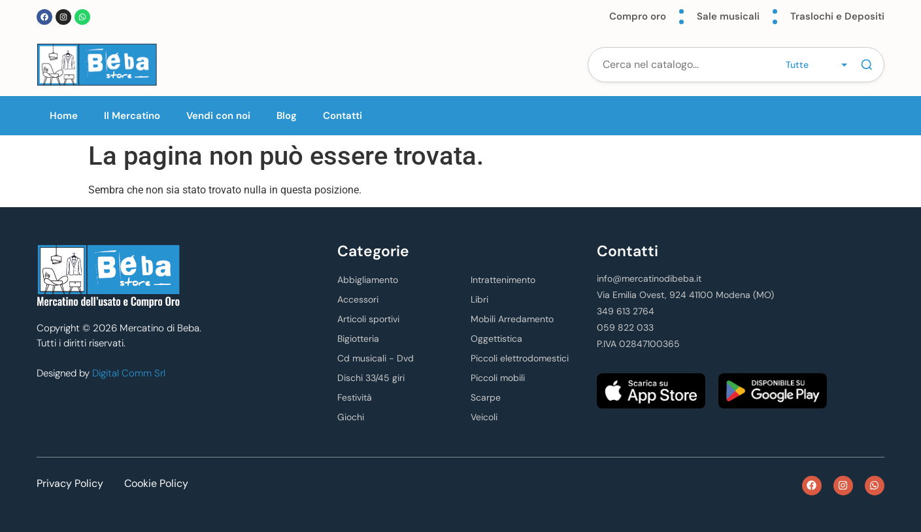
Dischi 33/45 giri (371, 378)
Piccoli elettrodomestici (520, 358)
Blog (286, 115)
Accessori (357, 299)
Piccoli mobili (498, 378)
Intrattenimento (503, 280)
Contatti (342, 115)
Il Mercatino (132, 115)
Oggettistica (496, 338)
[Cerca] (866, 64)
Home (64, 115)
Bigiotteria (358, 338)
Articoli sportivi (368, 319)
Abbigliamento (367, 280)
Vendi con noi (218, 115)
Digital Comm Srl (128, 373)
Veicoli (484, 417)
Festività (354, 397)
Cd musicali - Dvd (375, 358)
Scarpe (486, 397)
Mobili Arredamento (512, 319)
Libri (479, 299)
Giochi (350, 417)
